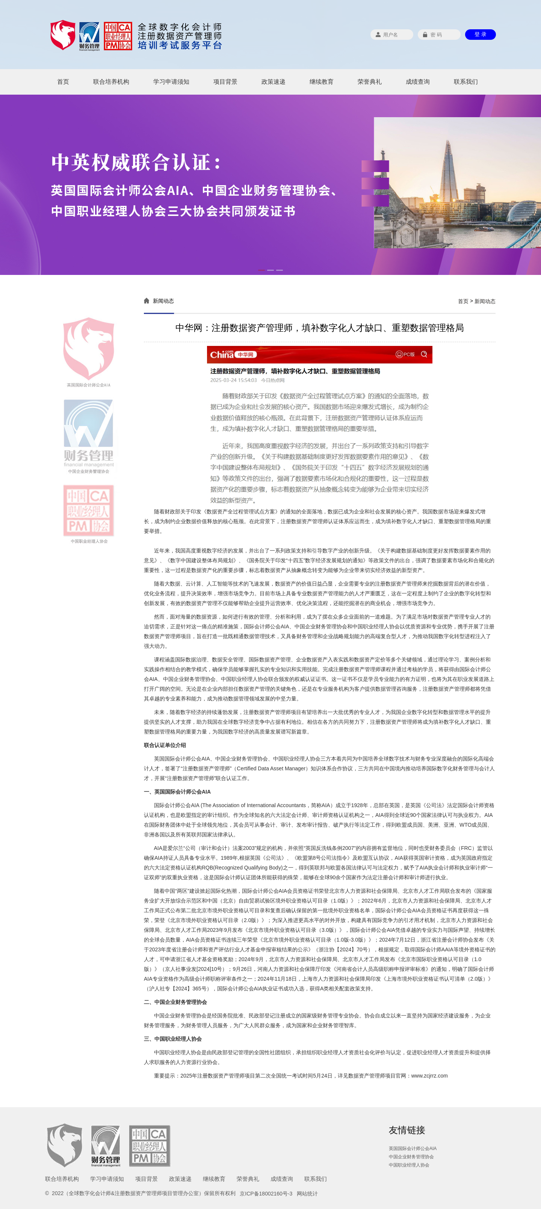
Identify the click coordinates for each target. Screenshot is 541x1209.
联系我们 (466, 81)
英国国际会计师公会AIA (413, 1148)
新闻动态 (485, 301)
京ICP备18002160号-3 (266, 1194)
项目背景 (225, 81)
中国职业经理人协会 (409, 1165)
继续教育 (322, 81)
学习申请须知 (171, 81)
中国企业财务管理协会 (411, 1156)
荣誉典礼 (370, 81)
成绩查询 (418, 81)
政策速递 (273, 81)
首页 (63, 81)
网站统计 (307, 1194)
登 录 (481, 34)
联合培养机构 (111, 81)
